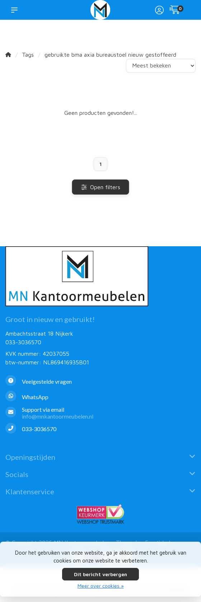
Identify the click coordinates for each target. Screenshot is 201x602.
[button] (15, 10)
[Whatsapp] (100, 397)
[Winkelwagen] (174, 10)
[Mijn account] (159, 10)
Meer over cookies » (101, 586)
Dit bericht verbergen (100, 574)
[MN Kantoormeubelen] (100, 10)
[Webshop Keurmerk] (100, 514)
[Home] (8, 54)
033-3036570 (23, 342)
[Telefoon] (100, 429)
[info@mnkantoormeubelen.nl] (100, 413)
